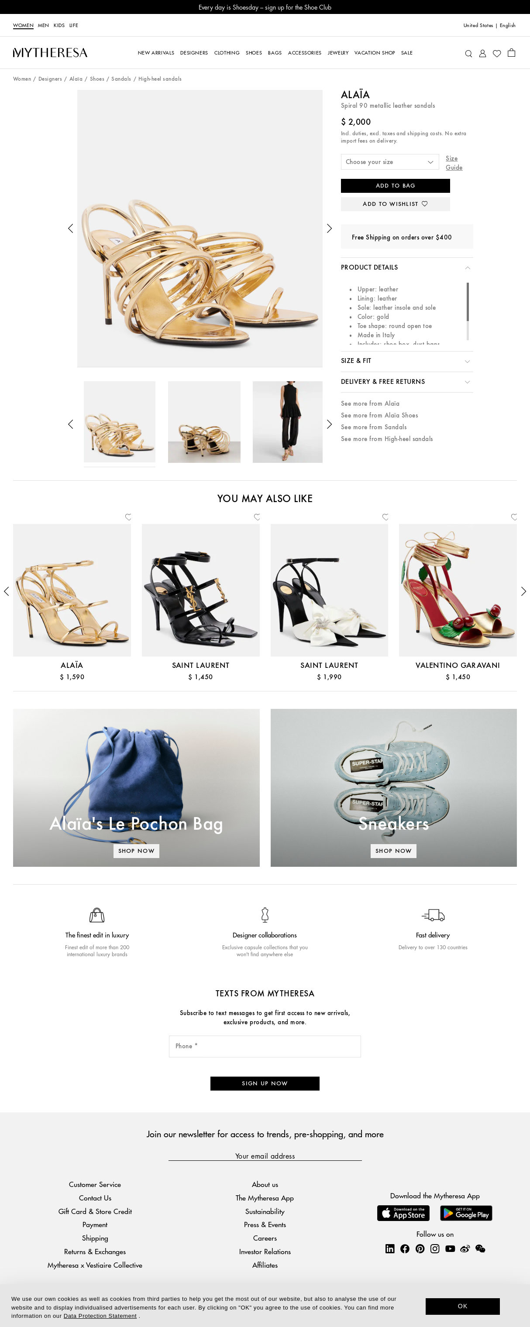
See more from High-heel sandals (387, 439)
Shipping (95, 1238)
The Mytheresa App (265, 1198)
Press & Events (265, 1224)
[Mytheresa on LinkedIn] (390, 1248)
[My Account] (483, 52)
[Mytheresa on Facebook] (404, 1248)
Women (23, 25)
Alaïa (76, 79)
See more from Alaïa (370, 403)
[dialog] (265, 1305)
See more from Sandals (373, 427)
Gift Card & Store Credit (95, 1211)
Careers (265, 1238)
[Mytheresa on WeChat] (480, 1248)
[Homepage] (50, 52)
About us (265, 1184)
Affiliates (265, 1265)
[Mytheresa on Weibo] (465, 1248)
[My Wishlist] (497, 52)
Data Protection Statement (100, 1316)
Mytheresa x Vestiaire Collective (95, 1265)
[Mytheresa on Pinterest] (420, 1248)
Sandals (121, 79)
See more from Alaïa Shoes (379, 415)
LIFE (74, 25)
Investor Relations (265, 1251)
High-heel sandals (160, 79)
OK (463, 1306)
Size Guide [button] (454, 163)
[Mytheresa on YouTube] (450, 1248)
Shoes (97, 79)
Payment (95, 1224)
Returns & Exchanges (95, 1251)
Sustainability (265, 1211)
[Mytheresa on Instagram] (435, 1248)
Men (43, 25)
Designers (50, 79)
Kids (59, 25)
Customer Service (95, 1184)
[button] (70, 228)
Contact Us (95, 1198)
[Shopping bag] (511, 52)
